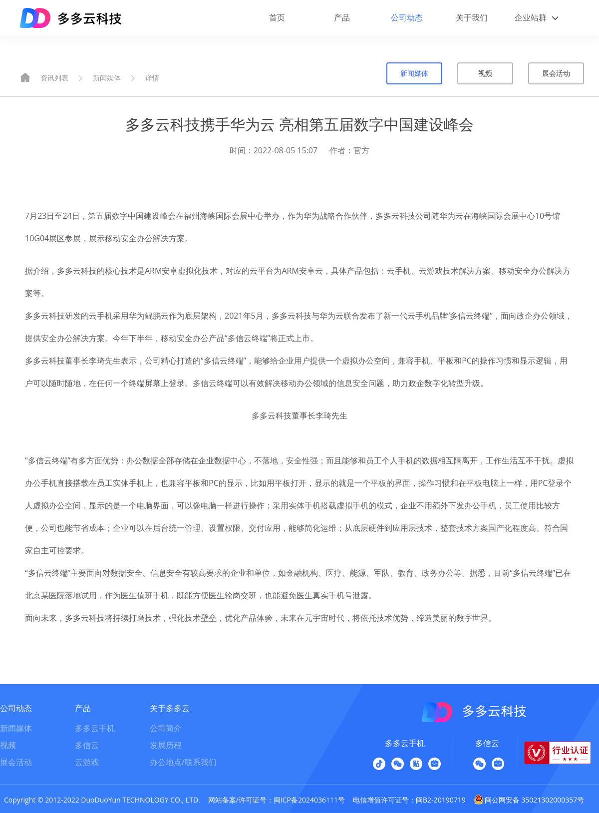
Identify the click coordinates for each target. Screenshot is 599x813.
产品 (342, 17)
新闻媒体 (107, 77)
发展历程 (166, 745)
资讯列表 (54, 77)
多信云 (87, 745)
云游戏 (87, 762)
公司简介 (166, 728)
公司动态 (407, 17)
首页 (277, 17)
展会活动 (556, 73)
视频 (485, 73)
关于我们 (472, 17)
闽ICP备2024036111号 (309, 800)
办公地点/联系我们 (183, 762)
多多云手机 (95, 728)
